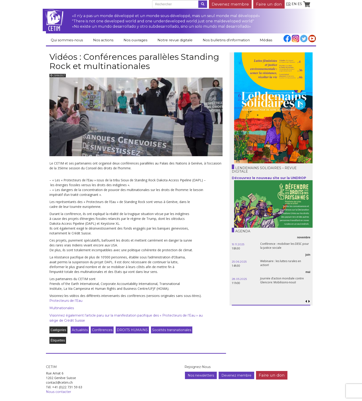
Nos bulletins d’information (226, 40)
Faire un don (269, 4)
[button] (309, 301)
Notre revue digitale (175, 40)
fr (288, 4)
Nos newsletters (201, 375)
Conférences (102, 330)
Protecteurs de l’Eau (65, 301)
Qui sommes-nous (67, 40)
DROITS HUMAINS (132, 330)
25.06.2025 (239, 261)
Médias (266, 40)
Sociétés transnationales (171, 330)
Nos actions (103, 40)
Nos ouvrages (135, 40)
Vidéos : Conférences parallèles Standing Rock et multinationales (134, 61)
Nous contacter (58, 392)
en (294, 4)
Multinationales (61, 308)
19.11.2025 (238, 244)
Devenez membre (230, 4)
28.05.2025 (239, 279)
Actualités (80, 330)
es (300, 4)
